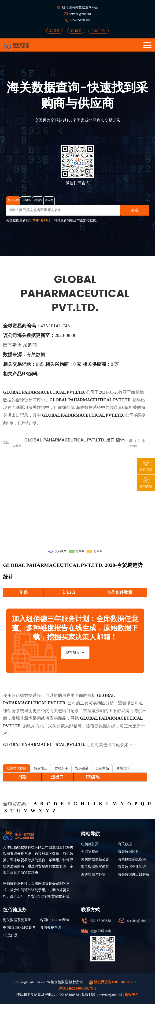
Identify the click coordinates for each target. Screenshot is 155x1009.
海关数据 (84, 407)
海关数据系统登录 (17, 920)
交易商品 (102, 768)
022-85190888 (80, 20)
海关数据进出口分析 (133, 874)
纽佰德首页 (90, 844)
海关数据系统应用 (132, 859)
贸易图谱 (81, 768)
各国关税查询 (50, 927)
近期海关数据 (16, 768)
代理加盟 (10, 935)
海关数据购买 (128, 851)
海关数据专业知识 (132, 867)
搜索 (134, 210)
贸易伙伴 (61, 768)
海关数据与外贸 (93, 874)
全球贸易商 (90, 851)
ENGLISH (99, 31)
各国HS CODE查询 (54, 920)
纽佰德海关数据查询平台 (80, 7)
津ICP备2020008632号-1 (77, 988)
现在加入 (75, 652)
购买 (75, 31)
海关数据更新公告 (95, 859)
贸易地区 (40, 768)
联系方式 (122, 768)
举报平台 (132, 995)
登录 (54, 31)
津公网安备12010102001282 (112, 982)
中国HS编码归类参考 (19, 927)
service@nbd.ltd (80, 14)
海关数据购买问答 (95, 867)
